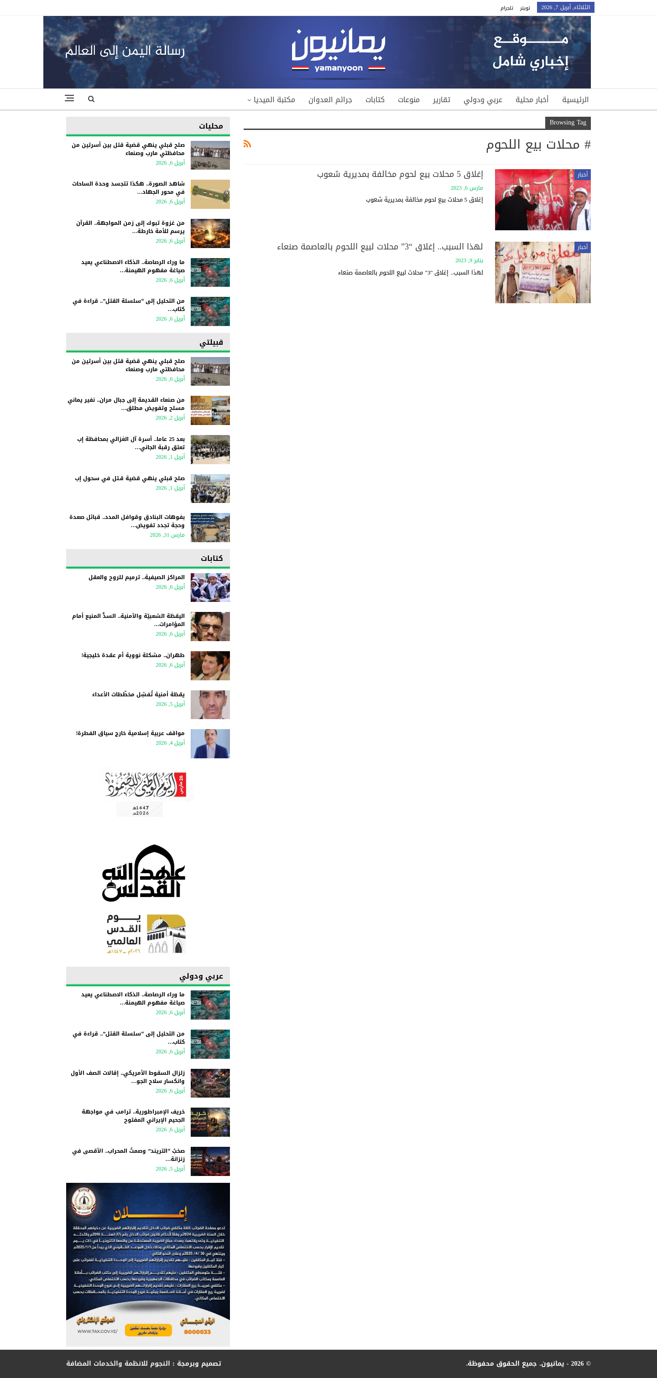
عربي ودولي (483, 100)
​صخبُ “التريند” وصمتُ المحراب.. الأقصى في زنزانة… (128, 1155)
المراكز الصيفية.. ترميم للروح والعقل (137, 577)
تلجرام (507, 8)
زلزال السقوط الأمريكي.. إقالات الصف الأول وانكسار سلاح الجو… (128, 1077)
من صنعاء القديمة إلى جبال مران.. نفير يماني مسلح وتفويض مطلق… (126, 404)
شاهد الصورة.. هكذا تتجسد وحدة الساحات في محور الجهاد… (128, 188)
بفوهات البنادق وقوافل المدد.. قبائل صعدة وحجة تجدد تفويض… (127, 521)
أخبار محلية (532, 100)
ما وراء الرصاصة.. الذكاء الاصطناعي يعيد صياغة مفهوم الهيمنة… (133, 266)
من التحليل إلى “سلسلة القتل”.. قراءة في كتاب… (129, 305)
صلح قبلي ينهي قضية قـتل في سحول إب (130, 478)
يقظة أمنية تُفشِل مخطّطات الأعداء (138, 694)
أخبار (583, 175)
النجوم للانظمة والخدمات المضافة (118, 1363)
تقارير (441, 100)
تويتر (525, 8)
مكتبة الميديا (274, 100)
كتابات (375, 100)
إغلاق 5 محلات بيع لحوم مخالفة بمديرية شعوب (400, 174)
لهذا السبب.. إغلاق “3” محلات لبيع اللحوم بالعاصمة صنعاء (380, 246)
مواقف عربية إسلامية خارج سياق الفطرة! (130, 733)
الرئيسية (575, 100)
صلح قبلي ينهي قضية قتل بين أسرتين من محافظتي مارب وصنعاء (128, 149)
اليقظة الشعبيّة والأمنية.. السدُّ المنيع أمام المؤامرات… (128, 620)
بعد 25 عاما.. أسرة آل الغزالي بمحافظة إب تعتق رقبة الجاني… (131, 443)
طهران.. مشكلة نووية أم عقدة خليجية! (133, 655)
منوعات (409, 100)
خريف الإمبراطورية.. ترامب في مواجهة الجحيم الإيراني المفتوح (133, 1116)
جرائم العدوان (330, 100)
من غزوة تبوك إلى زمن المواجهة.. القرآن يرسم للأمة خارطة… (130, 227)
